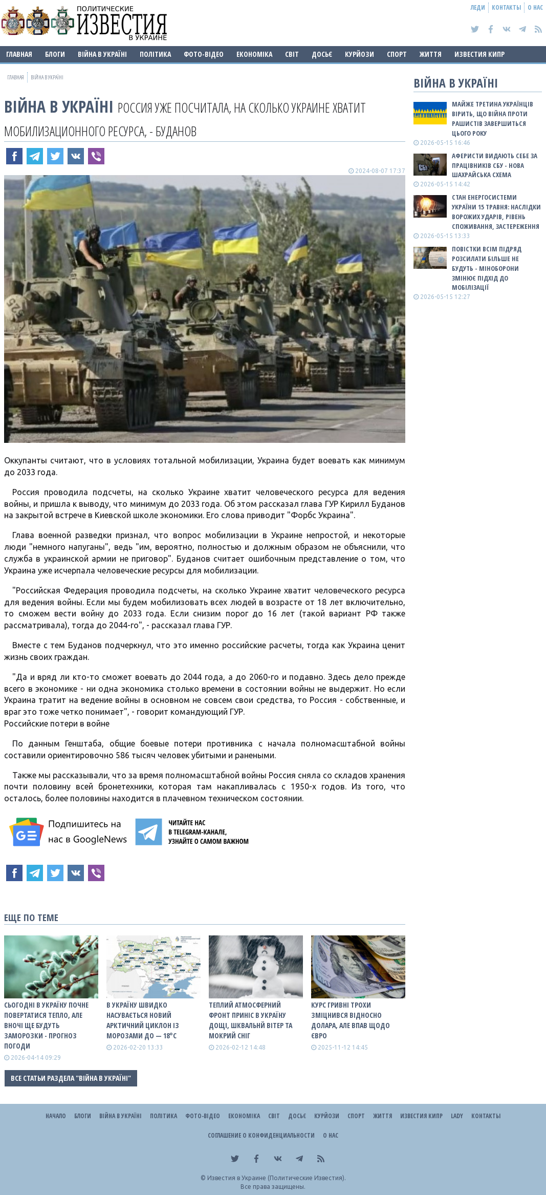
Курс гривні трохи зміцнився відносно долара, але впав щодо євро (350, 1020)
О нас (535, 7)
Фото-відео (204, 54)
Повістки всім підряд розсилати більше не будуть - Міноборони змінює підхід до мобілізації (486, 268)
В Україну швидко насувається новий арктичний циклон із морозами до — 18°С (142, 1020)
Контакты (506, 7)
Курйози (359, 54)
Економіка (254, 54)
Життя (431, 54)
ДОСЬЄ (322, 54)
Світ (292, 54)
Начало (56, 1116)
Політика (155, 54)
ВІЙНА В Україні (102, 54)
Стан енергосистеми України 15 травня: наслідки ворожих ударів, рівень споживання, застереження (496, 212)
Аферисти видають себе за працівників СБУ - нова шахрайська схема (494, 165)
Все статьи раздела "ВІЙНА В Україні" (71, 1078)
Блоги (55, 54)
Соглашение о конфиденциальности (261, 1135)
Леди (478, 7)
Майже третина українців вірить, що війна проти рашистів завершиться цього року (492, 118)
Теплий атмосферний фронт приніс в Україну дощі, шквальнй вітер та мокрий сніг (250, 1020)
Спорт (397, 54)
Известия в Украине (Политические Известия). (276, 1178)
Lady (457, 1116)
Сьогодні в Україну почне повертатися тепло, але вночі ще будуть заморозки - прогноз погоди (46, 1025)
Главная (19, 54)
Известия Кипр (479, 54)
